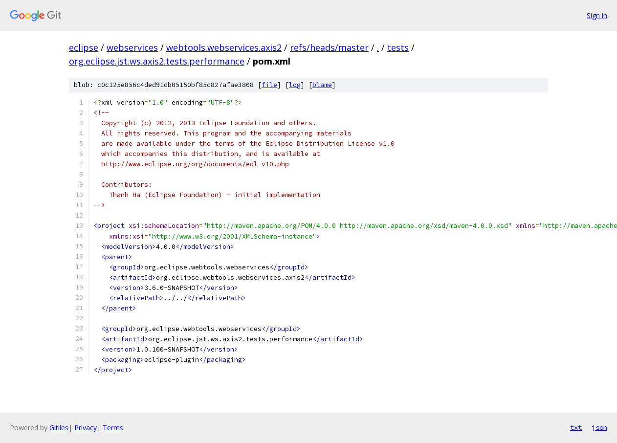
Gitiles (58, 427)
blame (322, 85)
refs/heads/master (329, 47)
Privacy (85, 427)
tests (398, 47)
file (269, 85)
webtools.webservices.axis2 (224, 47)
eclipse (83, 47)
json (599, 427)
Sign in (597, 15)
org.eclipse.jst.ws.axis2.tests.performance (156, 61)
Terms (113, 427)
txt (576, 427)
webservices (132, 47)
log (295, 85)
